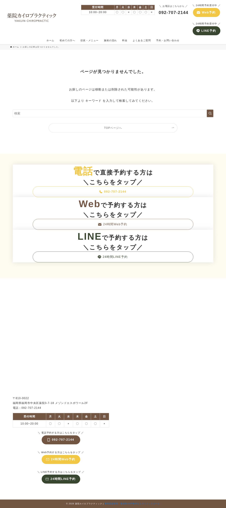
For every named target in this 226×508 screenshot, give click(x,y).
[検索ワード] (113, 113)
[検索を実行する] (210, 113)
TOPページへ (113, 127)
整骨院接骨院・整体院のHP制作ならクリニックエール (132, 504)
